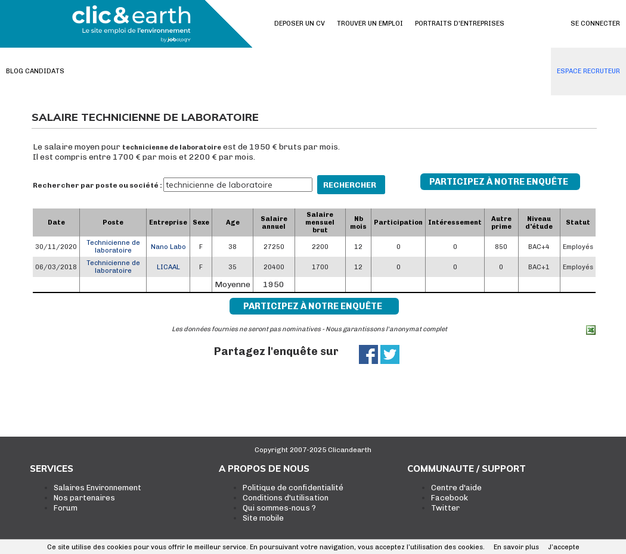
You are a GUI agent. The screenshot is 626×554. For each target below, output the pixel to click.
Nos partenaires (84, 497)
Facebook (449, 497)
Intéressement (455, 222)
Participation (398, 222)
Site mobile (263, 517)
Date (56, 222)
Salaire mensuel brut (319, 222)
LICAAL (168, 267)
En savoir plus (516, 547)
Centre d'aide (456, 487)
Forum (66, 507)
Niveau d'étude (539, 223)
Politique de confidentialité (293, 487)
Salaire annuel (274, 223)
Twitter (445, 507)
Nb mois (358, 223)
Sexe (201, 222)
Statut (578, 222)
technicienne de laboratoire (171, 147)
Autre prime (501, 223)
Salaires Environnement (97, 487)
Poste (113, 222)
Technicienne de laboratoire (113, 246)
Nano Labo (168, 247)
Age (233, 222)
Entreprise (168, 222)
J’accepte (563, 547)
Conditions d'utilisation (286, 497)
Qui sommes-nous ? (279, 507)
